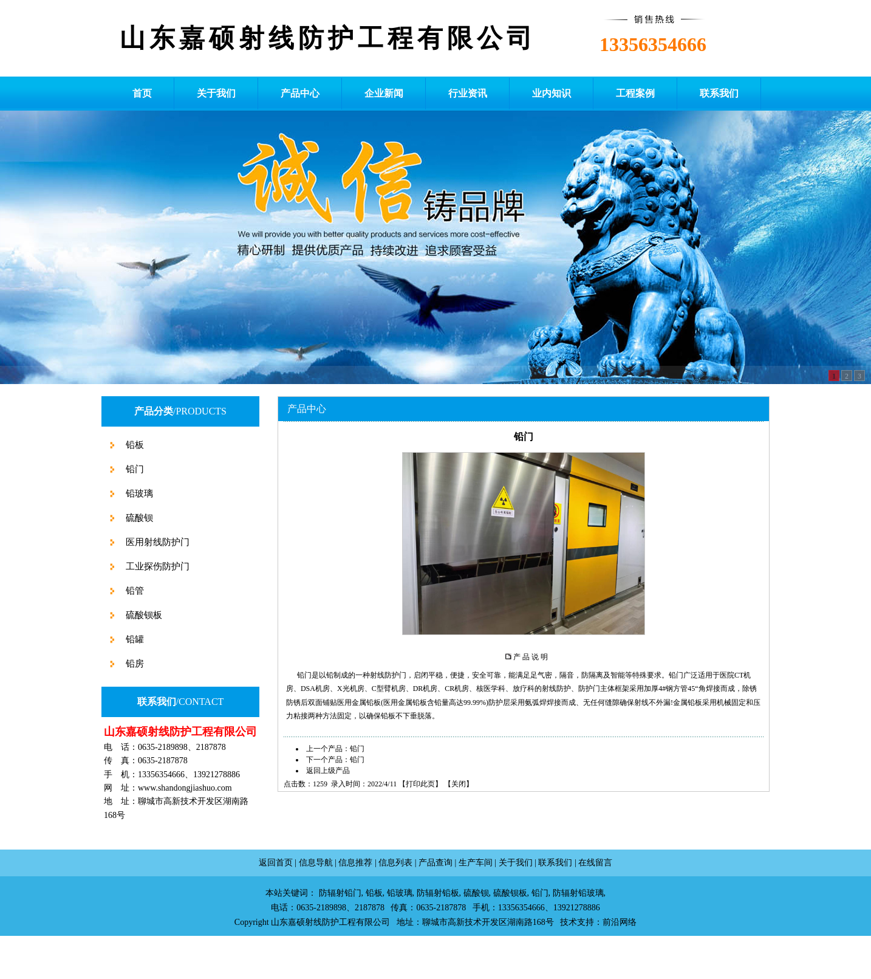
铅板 (133, 445)
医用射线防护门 (156, 542)
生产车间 (476, 862)
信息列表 (395, 862)
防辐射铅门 (340, 893)
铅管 (133, 591)
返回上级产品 (328, 770)
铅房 (133, 663)
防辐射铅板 (438, 893)
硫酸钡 (138, 518)
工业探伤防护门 (156, 566)
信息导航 (316, 862)
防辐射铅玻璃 (578, 893)
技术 (568, 922)
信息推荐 (355, 862)
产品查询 (435, 862)
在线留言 (595, 862)
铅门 (133, 469)
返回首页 (276, 862)
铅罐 (133, 639)
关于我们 (516, 862)
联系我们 (555, 862)
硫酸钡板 (142, 615)
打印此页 (420, 784)
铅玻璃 (138, 493)
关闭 (458, 784)
